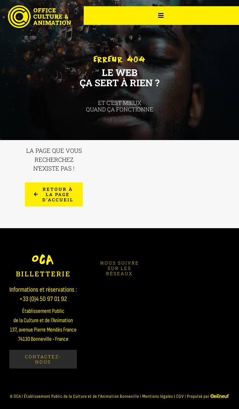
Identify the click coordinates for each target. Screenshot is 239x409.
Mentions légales (157, 396)
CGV (180, 396)
